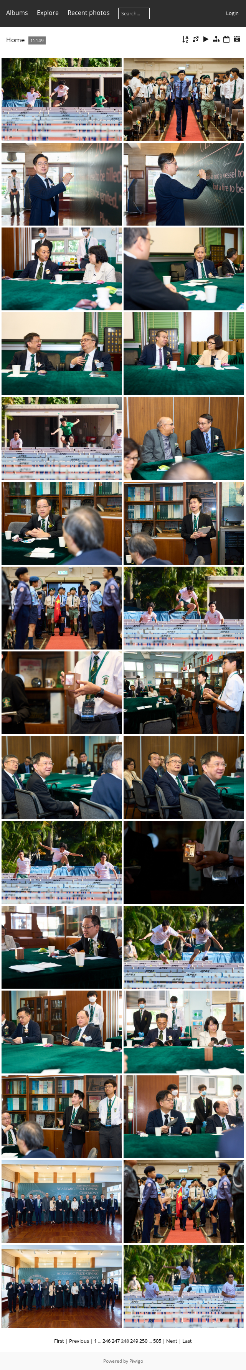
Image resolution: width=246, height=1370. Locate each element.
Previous (79, 1340)
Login (232, 13)
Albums (17, 12)
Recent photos (89, 12)
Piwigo (136, 1361)
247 (116, 1340)
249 (134, 1340)
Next (171, 1340)
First (59, 1340)
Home (15, 39)
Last (187, 1340)
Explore (48, 12)
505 (157, 1340)
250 (143, 1340)
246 (106, 1340)
